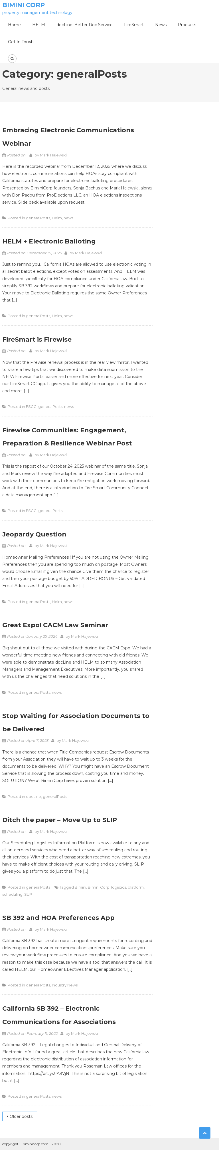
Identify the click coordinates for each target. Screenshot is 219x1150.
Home (14, 24)
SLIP (28, 894)
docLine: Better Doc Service (84, 24)
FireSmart (134, 24)
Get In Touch (21, 41)
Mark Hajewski (53, 155)
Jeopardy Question (34, 534)
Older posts (21, 1116)
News (161, 24)
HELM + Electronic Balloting (49, 241)
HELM (38, 24)
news (68, 218)
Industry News (65, 985)
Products (187, 24)
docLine (33, 796)
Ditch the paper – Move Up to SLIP (59, 820)
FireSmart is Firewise (37, 339)
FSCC (31, 406)
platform (136, 887)
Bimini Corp (23, 5)
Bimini (80, 887)
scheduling (12, 894)
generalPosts (38, 218)
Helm (57, 218)
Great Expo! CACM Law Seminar (55, 625)
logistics (118, 887)
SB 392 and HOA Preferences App (58, 918)
